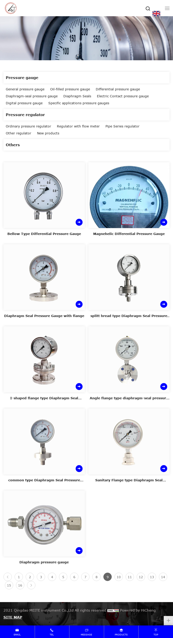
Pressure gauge (22, 77)
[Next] (31, 585)
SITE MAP (12, 617)
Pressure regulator (25, 114)
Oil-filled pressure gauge (70, 89)
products (121, 634)
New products (48, 133)
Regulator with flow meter (78, 126)
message (86, 634)
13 (152, 577)
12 (141, 577)
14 (163, 577)
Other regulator (18, 133)
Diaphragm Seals (77, 96)
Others (13, 145)
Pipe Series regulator (122, 126)
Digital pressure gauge (24, 103)
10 (119, 577)
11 (130, 577)
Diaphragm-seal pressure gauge (32, 96)
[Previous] (7, 577)
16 (20, 585)
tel (52, 634)
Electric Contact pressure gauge (123, 96)
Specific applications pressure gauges (78, 103)
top (156, 634)
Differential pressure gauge (118, 89)
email (17, 634)
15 (9, 585)
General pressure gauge (25, 89)
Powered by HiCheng (138, 610)
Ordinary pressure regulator (28, 126)
